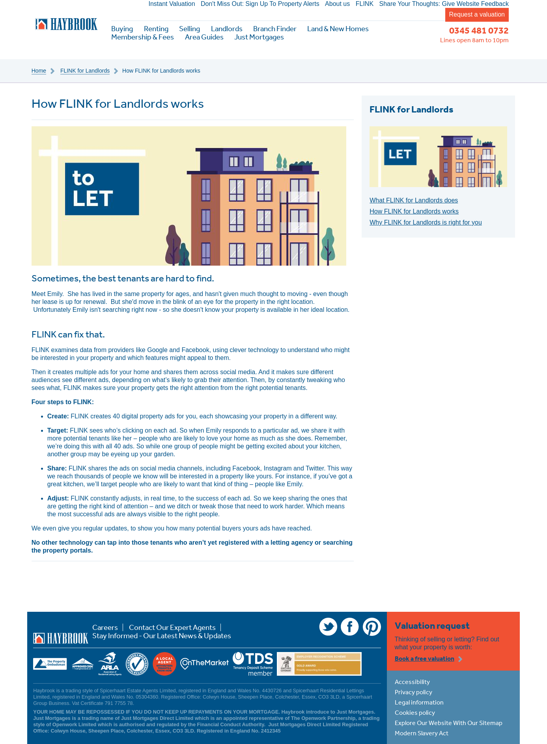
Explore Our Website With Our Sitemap (448, 723)
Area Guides (204, 37)
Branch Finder (275, 28)
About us (337, 4)
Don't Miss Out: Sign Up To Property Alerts (260, 4)
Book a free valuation (424, 658)
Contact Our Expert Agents (172, 627)
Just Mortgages (259, 37)
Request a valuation (477, 14)
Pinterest (372, 627)
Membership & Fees (142, 37)
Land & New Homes (338, 28)
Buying (122, 28)
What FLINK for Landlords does (414, 200)
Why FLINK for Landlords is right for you (426, 222)
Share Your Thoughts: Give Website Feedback (444, 4)
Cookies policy (415, 712)
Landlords (227, 28)
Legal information (419, 702)
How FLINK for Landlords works (414, 211)
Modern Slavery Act (421, 733)
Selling (189, 28)
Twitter (328, 627)
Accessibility (412, 681)
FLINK (364, 4)
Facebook (350, 627)
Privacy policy (413, 692)
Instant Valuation (172, 4)
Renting (156, 28)
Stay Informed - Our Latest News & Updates (161, 635)
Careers (105, 627)
